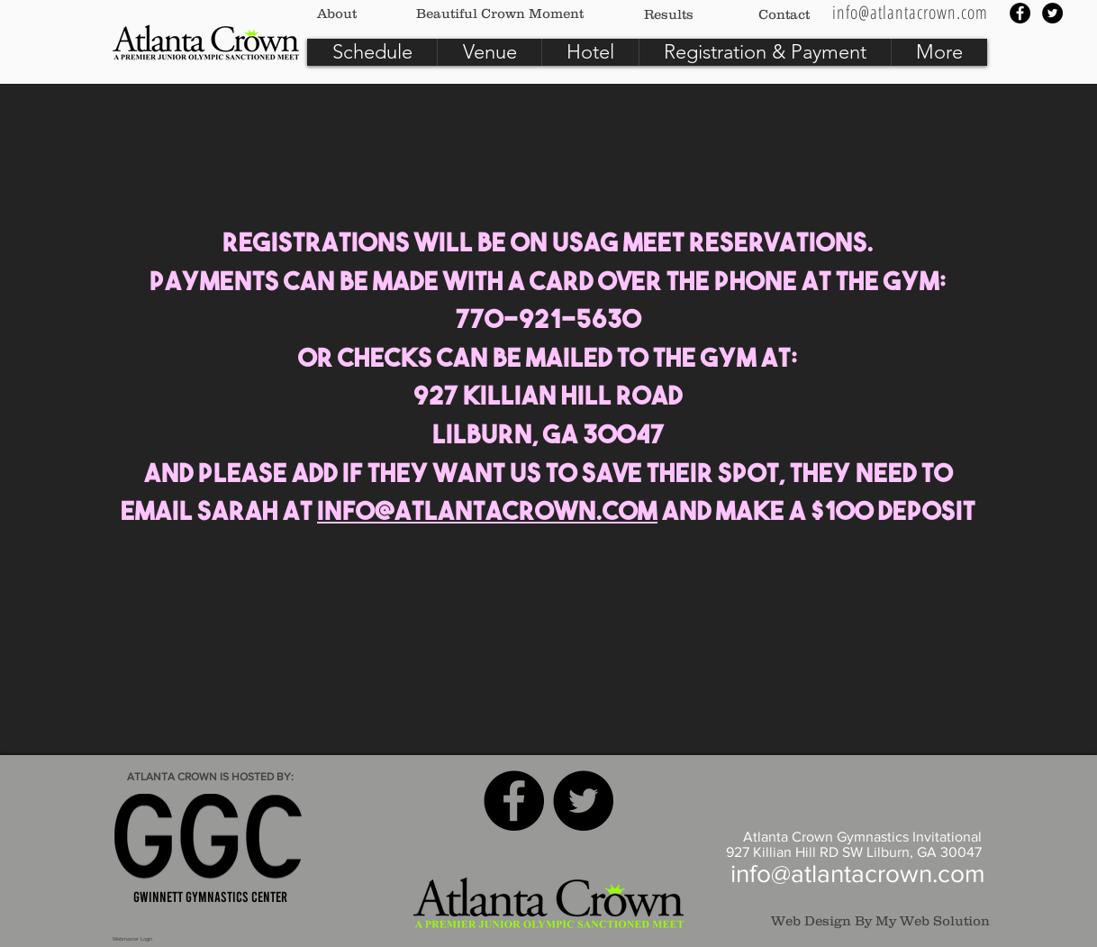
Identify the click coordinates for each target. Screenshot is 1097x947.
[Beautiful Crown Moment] (500, 13)
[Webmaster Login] (132, 939)
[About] (336, 13)
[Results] (668, 13)
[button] (939, 52)
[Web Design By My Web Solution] (870, 920)
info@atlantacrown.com (487, 513)
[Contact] (784, 13)
